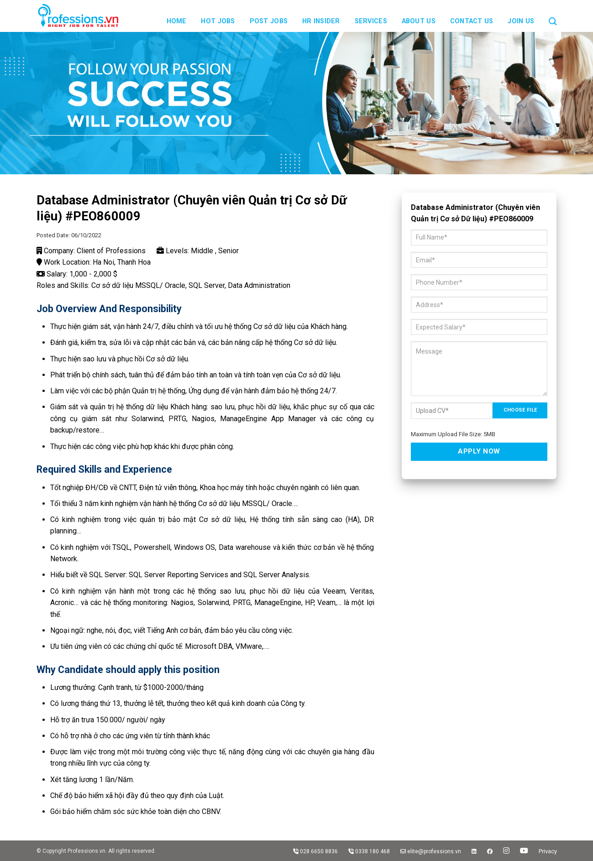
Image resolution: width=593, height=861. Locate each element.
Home (177, 21)
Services (371, 21)
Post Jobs (269, 21)
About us (419, 21)
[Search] (552, 16)
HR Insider (321, 21)
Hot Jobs (218, 21)
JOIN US (521, 21)
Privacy (548, 851)
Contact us (471, 21)
